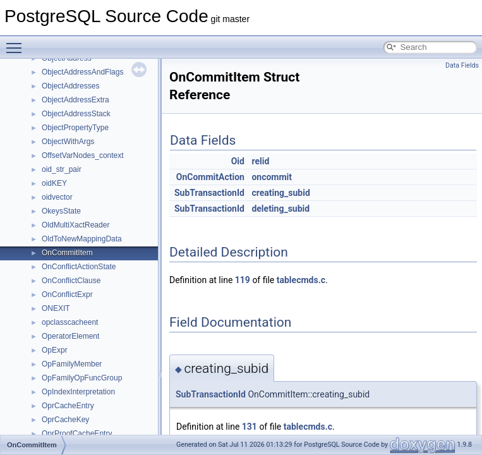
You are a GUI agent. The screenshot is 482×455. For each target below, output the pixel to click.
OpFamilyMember (72, 364)
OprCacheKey (65, 419)
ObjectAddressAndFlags (82, 72)
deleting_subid (280, 208)
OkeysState (61, 211)
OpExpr (55, 350)
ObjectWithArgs (68, 141)
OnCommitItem (67, 252)
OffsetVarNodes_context (83, 155)
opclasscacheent (70, 322)
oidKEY (54, 183)
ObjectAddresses (70, 86)
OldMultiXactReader (75, 225)
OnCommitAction (210, 177)
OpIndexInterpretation (78, 391)
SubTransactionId (209, 193)
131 (249, 427)
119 (242, 280)
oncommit (271, 177)
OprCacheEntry (68, 405)
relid (260, 161)
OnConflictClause (71, 280)
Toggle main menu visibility (17, 42)
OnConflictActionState (79, 266)
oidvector (57, 197)
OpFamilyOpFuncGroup (82, 377)
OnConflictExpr (67, 294)
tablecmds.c (301, 280)
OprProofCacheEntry (77, 433)
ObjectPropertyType (75, 127)
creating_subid (280, 193)
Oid (237, 161)
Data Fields (462, 65)
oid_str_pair (61, 169)
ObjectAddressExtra (75, 99)
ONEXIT (56, 308)
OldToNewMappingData (82, 238)
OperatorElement (70, 336)
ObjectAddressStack (76, 113)
